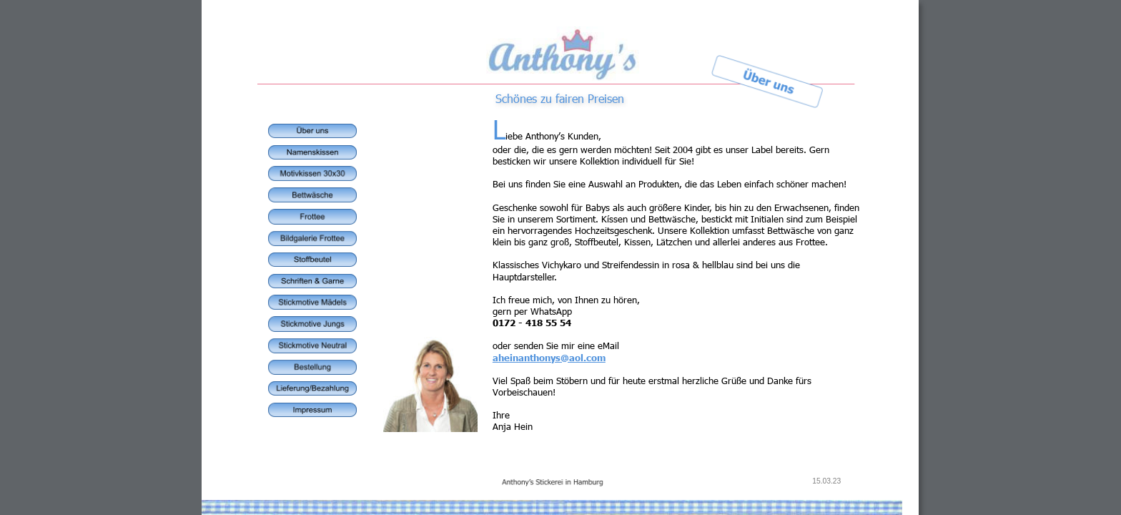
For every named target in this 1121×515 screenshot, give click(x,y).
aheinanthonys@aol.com (549, 357)
